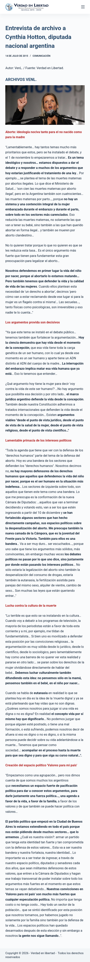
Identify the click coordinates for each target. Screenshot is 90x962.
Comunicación (41, 56)
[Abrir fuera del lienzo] (83, 7)
